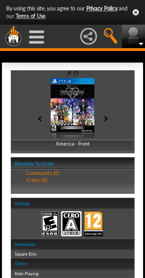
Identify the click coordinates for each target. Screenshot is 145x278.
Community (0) (42, 173)
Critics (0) (36, 180)
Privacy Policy (102, 8)
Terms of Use (30, 16)
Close (136, 12)
